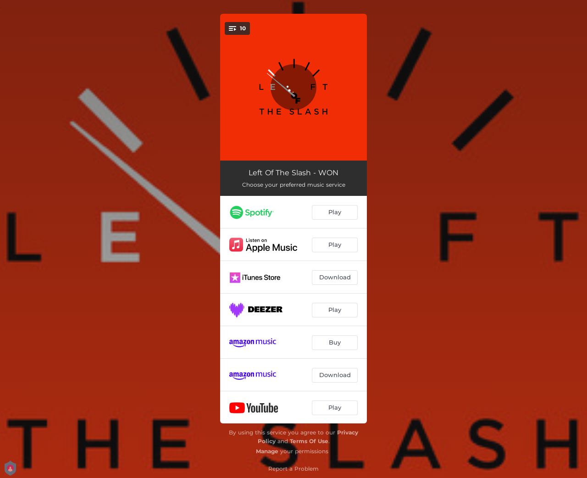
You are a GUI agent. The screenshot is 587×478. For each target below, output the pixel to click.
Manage (267, 451)
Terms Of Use (309, 441)
